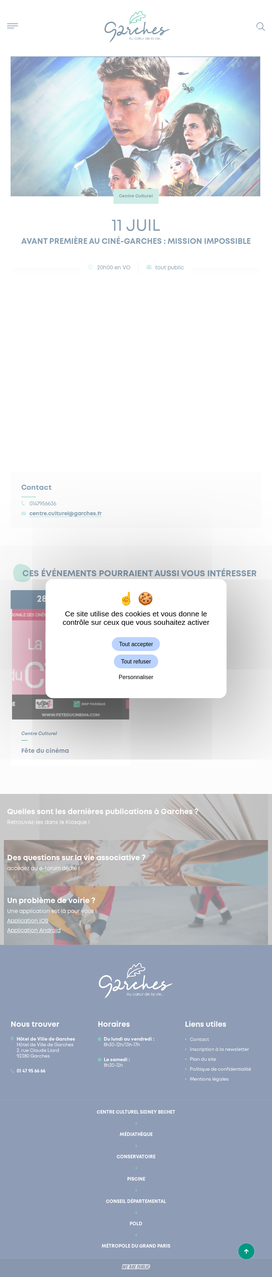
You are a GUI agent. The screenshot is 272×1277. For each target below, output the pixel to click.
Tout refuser (136, 661)
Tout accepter (136, 644)
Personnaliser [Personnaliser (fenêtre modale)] (136, 677)
